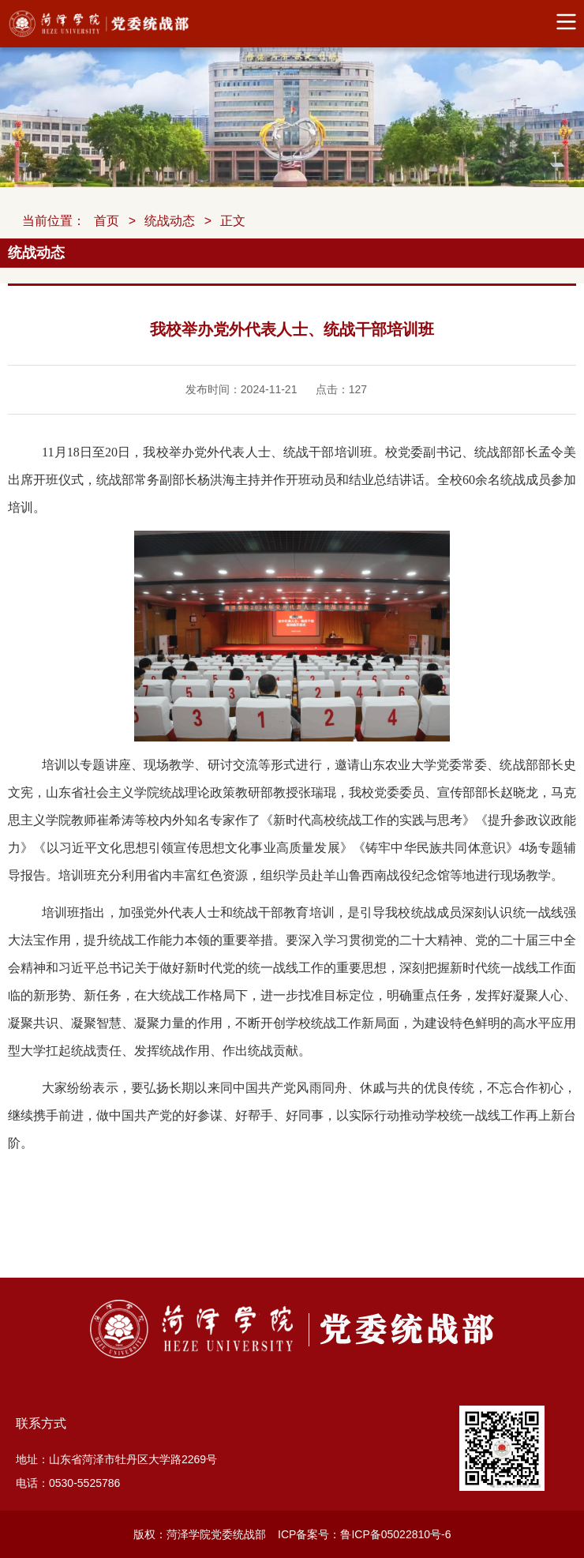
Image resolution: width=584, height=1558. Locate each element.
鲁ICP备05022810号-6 (395, 1534)
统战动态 (169, 220)
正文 (232, 220)
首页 (106, 220)
